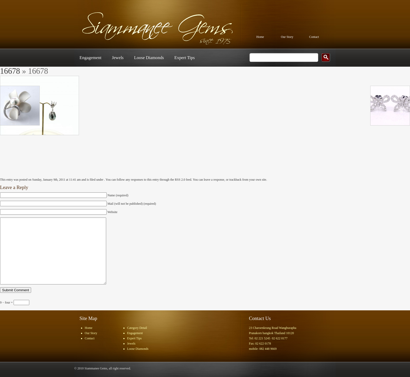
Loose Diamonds (149, 57)
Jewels (118, 57)
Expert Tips (184, 57)
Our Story (287, 37)
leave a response (214, 179)
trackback (235, 179)
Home (260, 37)
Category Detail (137, 328)
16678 (10, 71)
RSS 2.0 (180, 179)
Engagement (90, 57)
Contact (314, 37)
